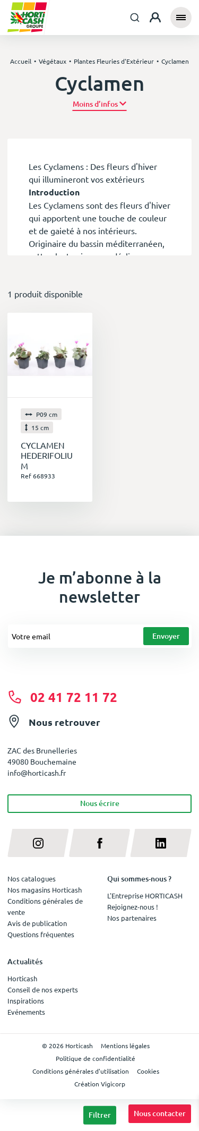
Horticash (22, 978)
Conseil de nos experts (42, 989)
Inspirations (25, 1000)
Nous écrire (99, 803)
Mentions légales (125, 1045)
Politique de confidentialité (95, 1058)
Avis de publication (37, 923)
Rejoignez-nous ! (132, 906)
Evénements (26, 1011)
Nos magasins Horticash (44, 889)
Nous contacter (160, 1113)
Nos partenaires (132, 917)
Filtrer (100, 1115)
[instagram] (38, 843)
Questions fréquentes (40, 934)
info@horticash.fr (36, 772)
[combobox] (134, 17)
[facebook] (100, 843)
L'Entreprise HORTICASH (145, 895)
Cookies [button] (148, 1071)
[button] (99, 104)
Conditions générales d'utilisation (80, 1071)
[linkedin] (161, 843)
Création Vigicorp (99, 1083)
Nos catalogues (31, 878)
